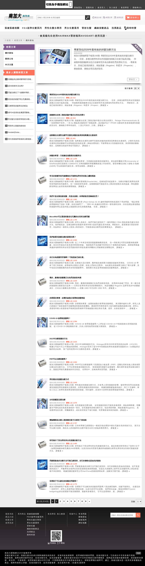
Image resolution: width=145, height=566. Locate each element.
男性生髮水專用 (53, 28)
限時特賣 (131, 28)
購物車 (134, 18)
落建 (23, 555)
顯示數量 (129, 88)
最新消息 (9, 514)
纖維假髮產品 (101, 28)
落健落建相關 (12, 28)
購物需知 (78, 8)
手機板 (62, 543)
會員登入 (102, 8)
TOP (138, 553)
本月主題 (9, 65)
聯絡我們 (83, 520)
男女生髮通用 (71, 28)
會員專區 (125, 8)
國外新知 (9, 53)
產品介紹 (9, 517)
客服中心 (73, 514)
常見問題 (83, 514)
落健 (7, 555)
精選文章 (18, 40)
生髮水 (76, 563)
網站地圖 (83, 523)
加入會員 (113, 8)
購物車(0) (137, 8)
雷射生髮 (87, 28)
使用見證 (9, 523)
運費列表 (90, 8)
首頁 (9, 40)
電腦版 (53, 543)
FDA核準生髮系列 (32, 28)
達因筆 (82, 563)
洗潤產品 (116, 28)
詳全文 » (133, 79)
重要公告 (9, 59)
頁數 (133, 502)
